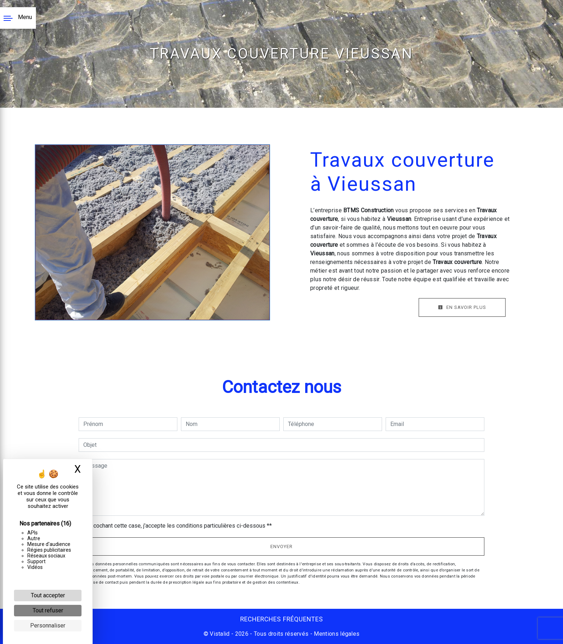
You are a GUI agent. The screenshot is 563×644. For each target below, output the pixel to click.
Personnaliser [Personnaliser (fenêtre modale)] (47, 625)
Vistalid (220, 633)
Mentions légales (335, 633)
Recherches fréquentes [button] (281, 619)
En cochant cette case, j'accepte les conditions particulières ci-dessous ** (179, 525)
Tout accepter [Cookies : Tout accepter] (48, 595)
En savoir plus (462, 307)
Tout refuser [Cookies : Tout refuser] (48, 610)
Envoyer (281, 546)
